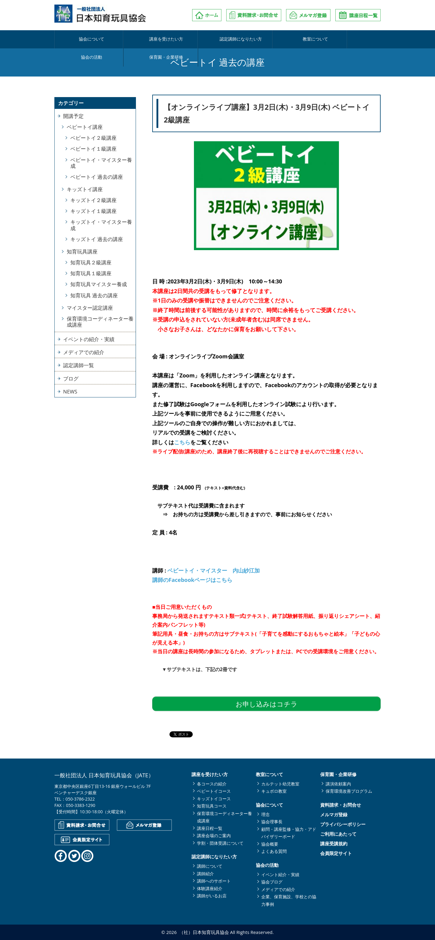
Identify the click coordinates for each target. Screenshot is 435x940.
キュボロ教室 (274, 791)
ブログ (71, 378)
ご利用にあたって (338, 834)
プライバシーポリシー (343, 824)
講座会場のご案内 (214, 835)
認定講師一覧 (78, 365)
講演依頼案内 (338, 784)
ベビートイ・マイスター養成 (101, 162)
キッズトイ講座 (85, 189)
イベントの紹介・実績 (88, 339)
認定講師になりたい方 (189, 39)
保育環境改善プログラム (349, 791)
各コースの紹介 (212, 784)
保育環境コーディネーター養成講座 (100, 321)
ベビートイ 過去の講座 (96, 176)
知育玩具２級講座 (90, 262)
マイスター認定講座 (90, 307)
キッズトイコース (214, 798)
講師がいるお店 (212, 896)
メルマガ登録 (333, 814)
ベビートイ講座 (85, 126)
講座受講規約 (333, 843)
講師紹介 (205, 873)
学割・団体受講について (220, 843)
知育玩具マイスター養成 (98, 284)
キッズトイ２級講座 (93, 200)
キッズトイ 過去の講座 (96, 239)
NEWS (70, 391)
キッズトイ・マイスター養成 (101, 224)
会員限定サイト (336, 853)
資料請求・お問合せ (340, 805)
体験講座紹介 (209, 888)
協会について (81, 39)
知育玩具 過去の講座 (94, 295)
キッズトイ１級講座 (93, 210)
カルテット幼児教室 (280, 784)
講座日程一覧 (209, 828)
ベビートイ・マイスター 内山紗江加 (213, 570)
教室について (243, 39)
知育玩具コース (212, 806)
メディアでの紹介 (83, 352)
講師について (209, 866)
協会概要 (269, 844)
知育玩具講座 (82, 251)
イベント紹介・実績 (280, 874)
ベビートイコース (214, 791)
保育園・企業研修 (352, 39)
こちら (182, 442)
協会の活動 (298, 39)
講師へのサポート (214, 881)
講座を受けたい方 (135, 39)
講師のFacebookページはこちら (192, 579)
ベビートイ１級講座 (93, 148)
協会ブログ (271, 882)
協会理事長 (271, 821)
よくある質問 (274, 851)
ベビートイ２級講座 (93, 137)
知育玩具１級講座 (90, 273)
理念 (265, 814)
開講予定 (73, 116)
